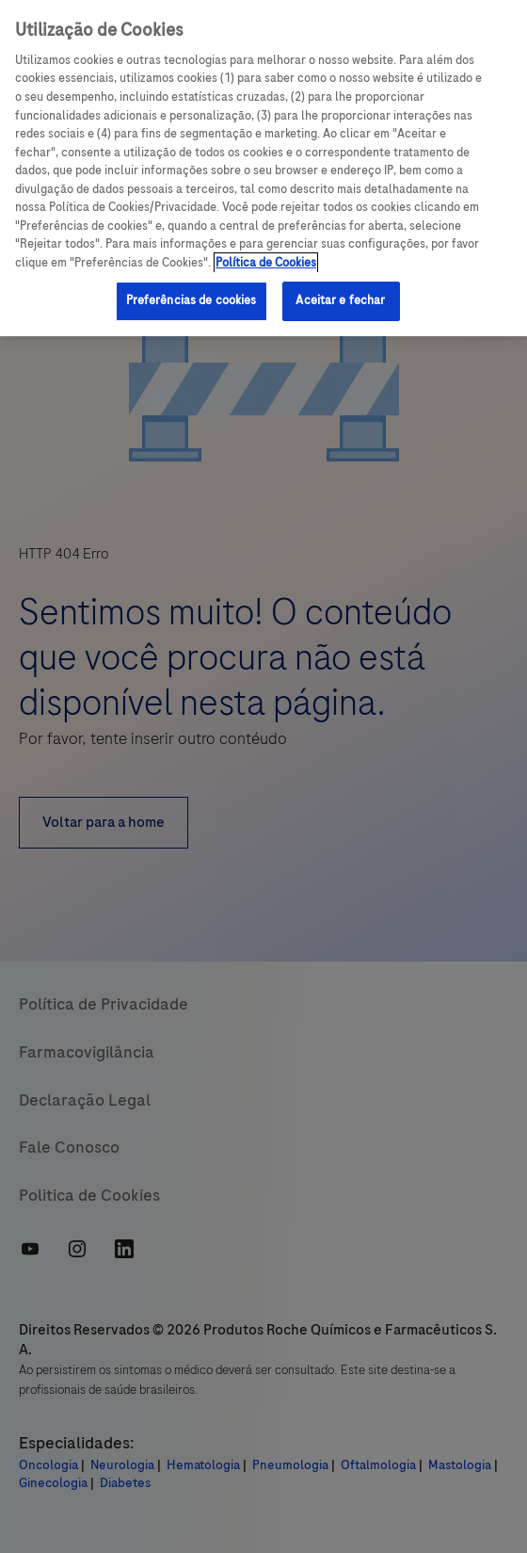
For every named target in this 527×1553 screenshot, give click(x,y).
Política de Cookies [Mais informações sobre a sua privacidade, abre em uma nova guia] (266, 262)
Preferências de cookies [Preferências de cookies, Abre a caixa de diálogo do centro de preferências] (191, 300)
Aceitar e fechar (340, 300)
